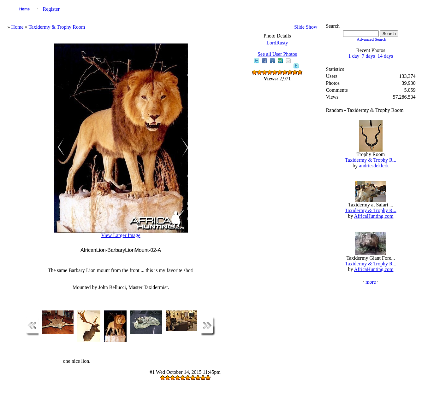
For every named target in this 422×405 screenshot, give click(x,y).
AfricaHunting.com (374, 216)
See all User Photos (277, 54)
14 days (385, 56)
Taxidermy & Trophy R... (370, 160)
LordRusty (277, 42)
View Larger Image (120, 235)
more (371, 282)
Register (51, 9)
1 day (354, 56)
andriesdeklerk (374, 165)
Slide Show (305, 27)
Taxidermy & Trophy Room (56, 27)
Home (24, 9)
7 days (368, 56)
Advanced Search (371, 39)
